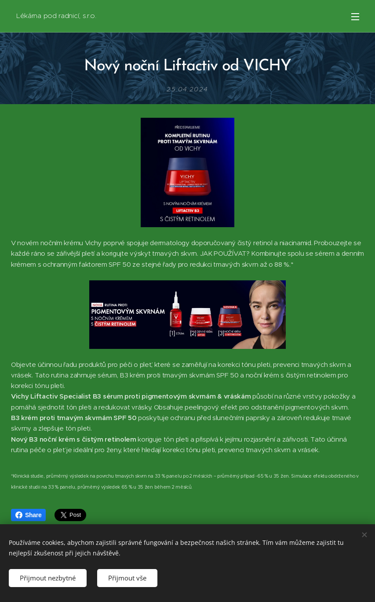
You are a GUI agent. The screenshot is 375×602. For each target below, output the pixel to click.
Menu (355, 16)
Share (28, 515)
